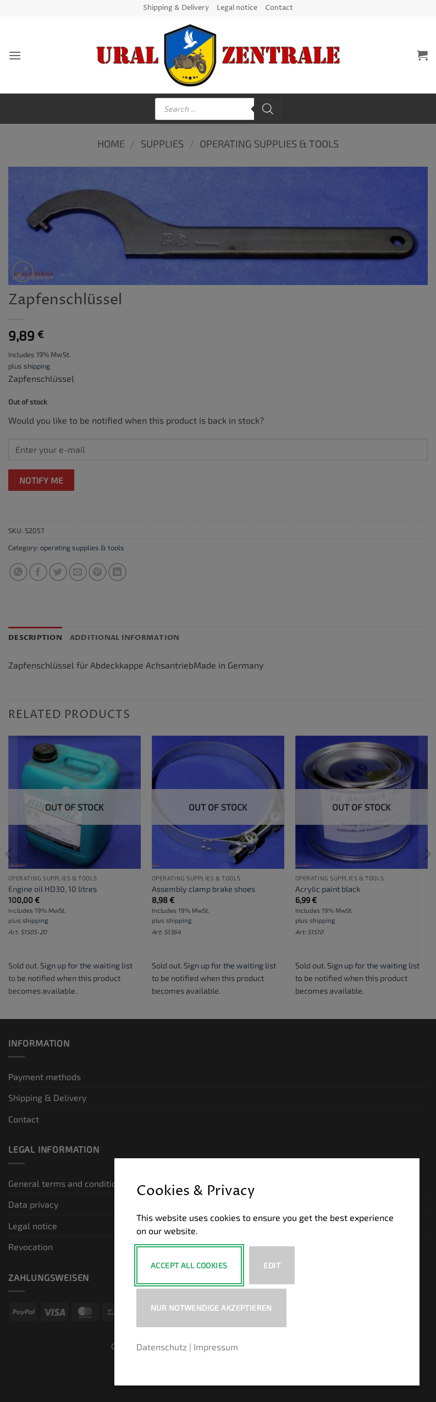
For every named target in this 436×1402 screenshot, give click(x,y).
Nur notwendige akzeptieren (211, 1307)
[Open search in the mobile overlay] (218, 109)
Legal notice (237, 8)
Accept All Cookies (189, 1265)
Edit (273, 1265)
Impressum (216, 1346)
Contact (279, 8)
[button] (14, 55)
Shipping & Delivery (176, 8)
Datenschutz (161, 1346)
